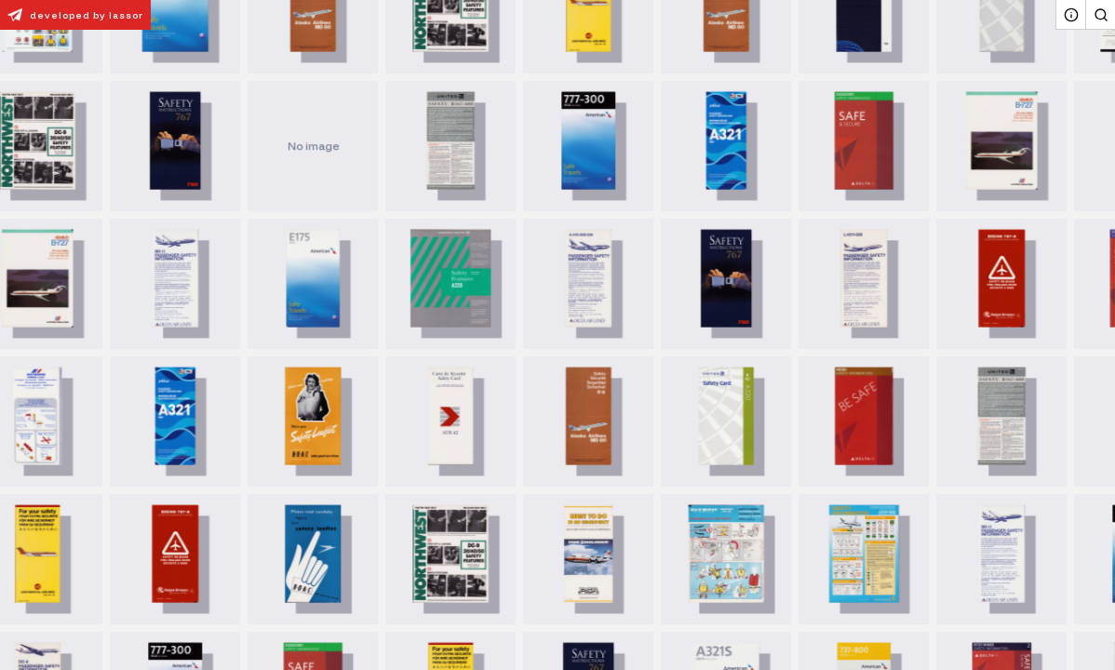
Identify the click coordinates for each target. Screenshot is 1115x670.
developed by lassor (71, 15)
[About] (1070, 15)
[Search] (1100, 15)
